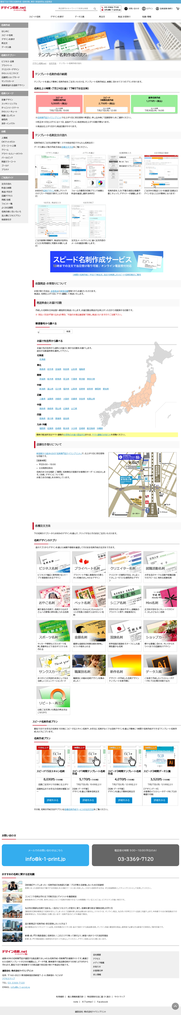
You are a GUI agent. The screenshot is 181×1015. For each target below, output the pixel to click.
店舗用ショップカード (11, 77)
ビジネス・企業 (8, 61)
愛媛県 (58, 419)
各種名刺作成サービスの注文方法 (79, 809)
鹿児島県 (91, 428)
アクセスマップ (8, 968)
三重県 (42, 399)
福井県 (66, 389)
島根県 (50, 409)
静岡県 (98, 389)
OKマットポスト (8, 142)
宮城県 (58, 369)
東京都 (82, 379)
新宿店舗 (64, 291)
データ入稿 (79, 17)
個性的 (4, 120)
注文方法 (52, 63)
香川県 (50, 419)
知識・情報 (146, 17)
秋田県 (66, 369)
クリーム (5, 150)
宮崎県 (82, 428)
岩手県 (50, 369)
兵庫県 (74, 399)
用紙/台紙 (6, 200)
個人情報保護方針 (76, 986)
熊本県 (66, 428)
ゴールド (5, 166)
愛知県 (106, 389)
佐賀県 (50, 428)
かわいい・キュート (9, 112)
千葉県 (74, 379)
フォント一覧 (7, 204)
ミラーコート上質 (9, 146)
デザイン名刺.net (39, 63)
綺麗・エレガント (8, 116)
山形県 (74, 369)
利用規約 (60, 986)
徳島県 (42, 419)
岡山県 (58, 409)
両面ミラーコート (9, 162)
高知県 (66, 419)
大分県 (74, 428)
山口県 (74, 409)
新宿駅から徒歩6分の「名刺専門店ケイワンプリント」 (59, 454)
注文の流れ (6, 184)
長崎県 (58, 428)
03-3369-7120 (135, 848)
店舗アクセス (7, 196)
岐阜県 (90, 389)
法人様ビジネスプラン (11, 216)
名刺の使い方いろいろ (11, 212)
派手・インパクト (8, 124)
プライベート (7, 65)
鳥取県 (42, 409)
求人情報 (97, 964)
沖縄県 (100, 428)
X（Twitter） (87, 991)
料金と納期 (6, 188)
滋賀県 (50, 399)
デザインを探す (57, 17)
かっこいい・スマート (10, 108)
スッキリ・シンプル (9, 104)
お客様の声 (98, 960)
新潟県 (42, 389)
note (75, 991)
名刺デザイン (48, 191)
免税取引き (6, 220)
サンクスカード (8, 81)
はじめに (5, 31)
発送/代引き (7, 192)
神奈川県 (91, 379)
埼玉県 (66, 379)
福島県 (82, 369)
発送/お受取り (124, 17)
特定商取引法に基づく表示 (99, 986)
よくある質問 (7, 208)
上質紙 (4, 138)
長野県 (82, 389)
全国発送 (55, 291)
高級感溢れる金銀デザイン (13, 85)
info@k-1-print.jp (112, 10)
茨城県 (42, 379)
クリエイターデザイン (10, 69)
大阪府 (66, 399)
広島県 (66, 409)
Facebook (102, 991)
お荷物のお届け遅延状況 (74, 435)
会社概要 (97, 944)
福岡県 (42, 428)
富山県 (50, 389)
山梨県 (74, 389)
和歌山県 (91, 399)
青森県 (42, 369)
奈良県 (82, 399)
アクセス (96, 948)
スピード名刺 (34, 17)
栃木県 (50, 379)
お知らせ (97, 956)
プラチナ (5, 170)
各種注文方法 (67, 147)
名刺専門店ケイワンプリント (49, 118)
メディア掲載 (98, 952)
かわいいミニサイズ (10, 73)
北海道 (42, 359)
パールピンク (7, 158)
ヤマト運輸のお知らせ (101, 435)
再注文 (102, 17)
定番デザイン (7, 100)
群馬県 (58, 379)
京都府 (58, 399)
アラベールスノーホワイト (12, 154)
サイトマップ (119, 986)
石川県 (58, 389)
